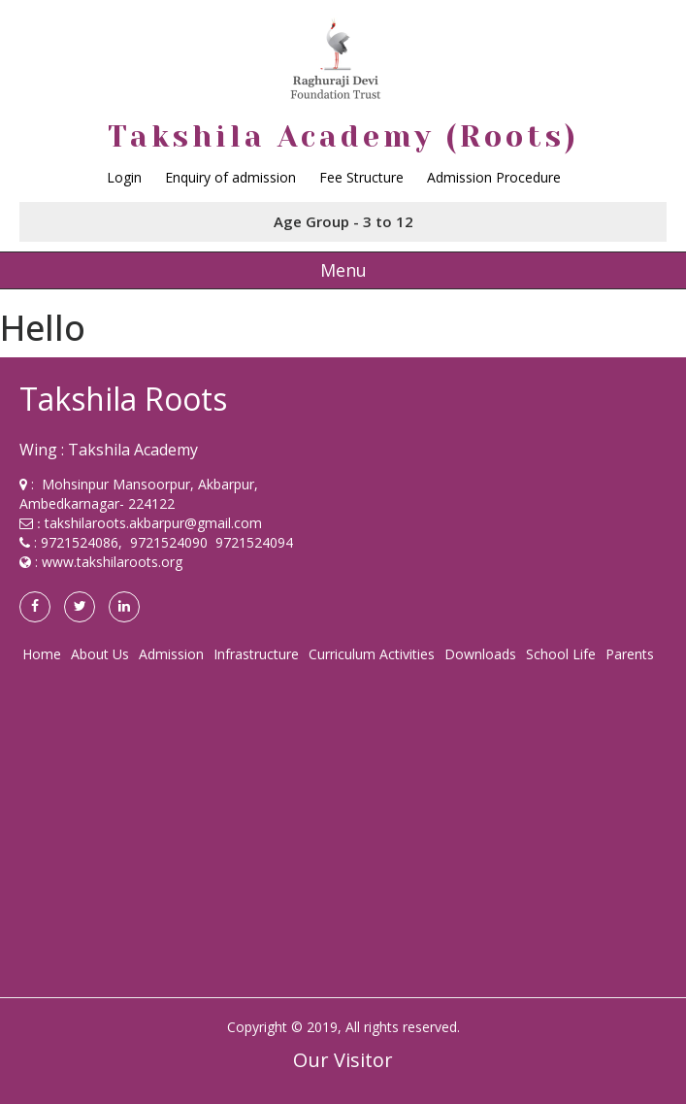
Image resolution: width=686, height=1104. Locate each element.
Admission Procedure (494, 177)
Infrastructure (256, 654)
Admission (171, 654)
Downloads (480, 654)
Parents (629, 654)
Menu (343, 270)
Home (41, 654)
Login (124, 177)
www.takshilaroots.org (112, 561)
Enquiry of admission (230, 177)
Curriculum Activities (372, 654)
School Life (561, 654)
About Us (100, 654)
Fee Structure (361, 177)
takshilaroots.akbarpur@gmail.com (153, 523)
